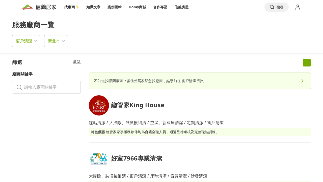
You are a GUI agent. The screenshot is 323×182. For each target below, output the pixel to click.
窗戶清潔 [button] (24, 41)
